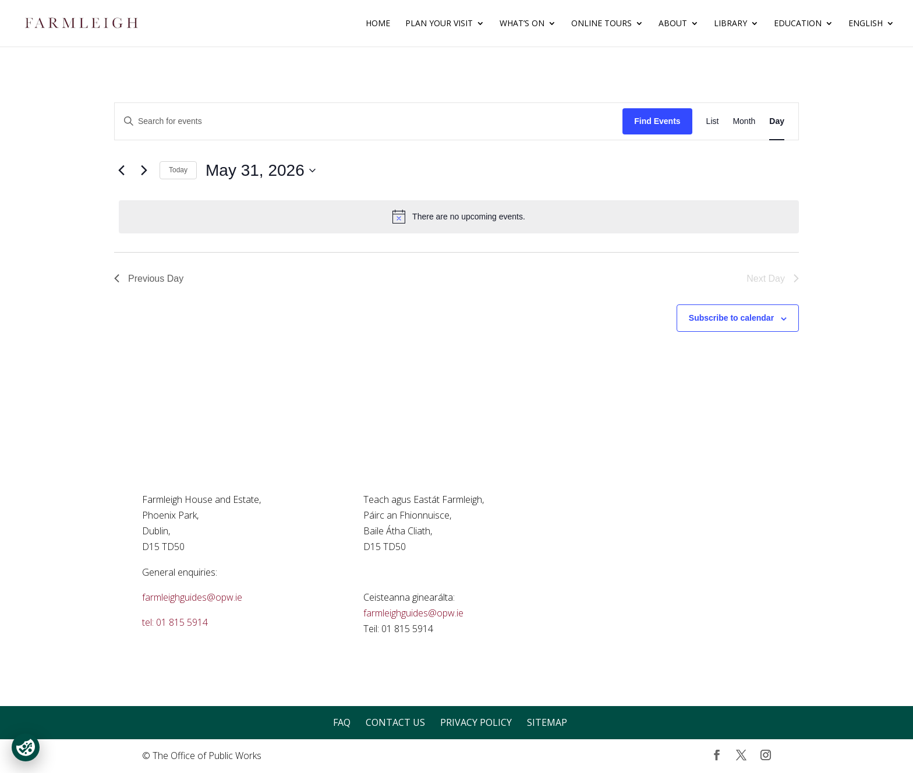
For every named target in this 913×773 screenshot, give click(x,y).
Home (378, 24)
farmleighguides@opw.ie (192, 597)
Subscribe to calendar (731, 317)
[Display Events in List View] (712, 121)
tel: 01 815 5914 (175, 622)
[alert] (459, 216)
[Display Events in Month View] (743, 121)
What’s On (522, 24)
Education (798, 24)
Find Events (657, 121)
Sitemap (547, 722)
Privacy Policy (476, 722)
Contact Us (395, 722)
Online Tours (601, 24)
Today (178, 170)
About (673, 24)
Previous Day (148, 278)
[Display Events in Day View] (776, 121)
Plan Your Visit (439, 24)
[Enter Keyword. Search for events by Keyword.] (368, 121)
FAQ (342, 722)
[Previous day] (121, 171)
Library (730, 24)
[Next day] (144, 171)
